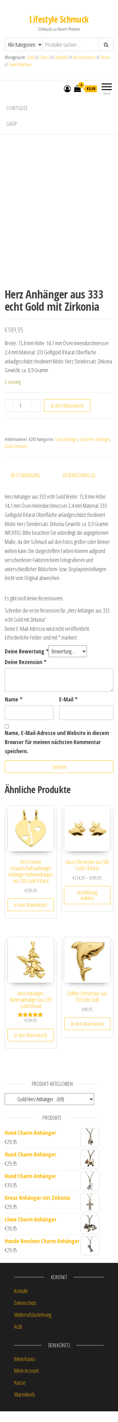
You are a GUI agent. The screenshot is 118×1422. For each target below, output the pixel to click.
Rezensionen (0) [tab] (79, 486)
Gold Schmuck (16, 457)
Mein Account (26, 1381)
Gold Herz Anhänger (95, 450)
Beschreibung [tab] (25, 486)
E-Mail (68, 710)
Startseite (17, 108)
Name (13, 710)
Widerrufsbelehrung (32, 1325)
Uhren (105, 57)
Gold (30, 57)
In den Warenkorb (67, 416)
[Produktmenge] (22, 416)
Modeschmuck (84, 57)
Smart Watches (20, 64)
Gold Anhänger (66, 450)
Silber (44, 57)
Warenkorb (24, 1405)
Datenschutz (25, 1313)
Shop (11, 123)
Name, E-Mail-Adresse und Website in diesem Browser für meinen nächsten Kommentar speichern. (57, 752)
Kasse (19, 1393)
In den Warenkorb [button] (30, 915)
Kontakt (21, 1301)
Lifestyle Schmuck (58, 19)
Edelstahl (61, 57)
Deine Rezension (25, 672)
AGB (18, 1337)
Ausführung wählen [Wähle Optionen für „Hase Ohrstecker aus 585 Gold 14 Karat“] (87, 905)
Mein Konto (24, 1369)
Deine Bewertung (26, 662)
